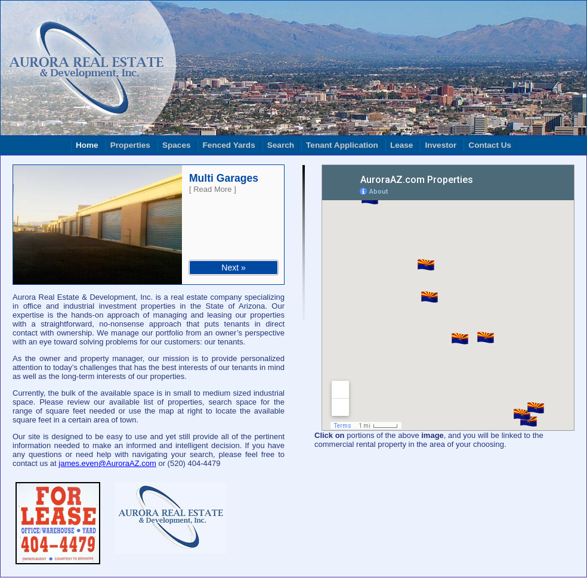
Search (280, 145)
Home (87, 145)
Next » (233, 267)
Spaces (176, 145)
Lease (401, 145)
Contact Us (489, 145)
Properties (130, 145)
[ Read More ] (212, 189)
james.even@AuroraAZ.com (107, 463)
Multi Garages (223, 178)
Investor (440, 145)
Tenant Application (342, 145)
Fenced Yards (229, 145)
